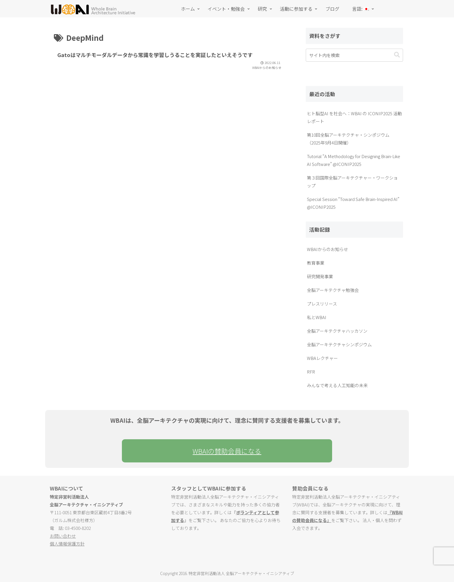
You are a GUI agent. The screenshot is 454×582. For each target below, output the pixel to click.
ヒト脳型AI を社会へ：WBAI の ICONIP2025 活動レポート (354, 117)
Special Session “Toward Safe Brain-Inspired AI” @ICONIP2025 (353, 203)
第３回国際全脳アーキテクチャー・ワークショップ (352, 181)
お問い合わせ (63, 536)
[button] (397, 55)
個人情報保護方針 (67, 544)
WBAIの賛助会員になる (227, 450)
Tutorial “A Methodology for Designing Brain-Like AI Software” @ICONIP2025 (353, 160)
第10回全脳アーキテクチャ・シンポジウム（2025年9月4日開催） (348, 139)
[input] (354, 55)
